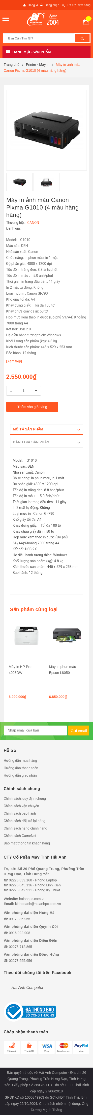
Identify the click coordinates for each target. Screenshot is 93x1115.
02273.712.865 (20, 947)
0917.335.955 (19, 919)
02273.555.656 (20, 961)
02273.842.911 (20, 890)
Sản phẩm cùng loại (34, 609)
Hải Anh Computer (27, 987)
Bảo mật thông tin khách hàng (27, 843)
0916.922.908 (19, 933)
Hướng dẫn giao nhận (20, 775)
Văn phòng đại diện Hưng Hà (29, 913)
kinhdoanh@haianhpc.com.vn (38, 904)
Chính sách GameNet (20, 836)
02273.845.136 (20, 885)
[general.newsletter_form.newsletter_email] (35, 730)
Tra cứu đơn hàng (79, 5)
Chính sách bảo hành (20, 813)
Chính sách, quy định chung (25, 799)
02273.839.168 (20, 880)
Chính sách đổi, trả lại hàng (24, 821)
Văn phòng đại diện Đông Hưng (31, 954)
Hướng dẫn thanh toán (21, 768)
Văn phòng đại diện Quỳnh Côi (31, 927)
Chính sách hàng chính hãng (25, 828)
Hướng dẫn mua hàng (20, 761)
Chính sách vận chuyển (21, 806)
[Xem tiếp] (14, 361)
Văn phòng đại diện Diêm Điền (30, 940)
